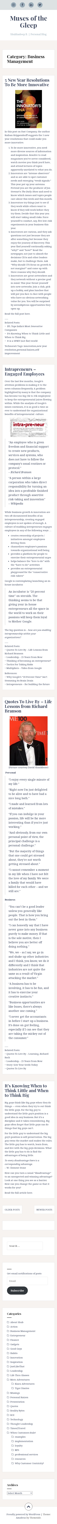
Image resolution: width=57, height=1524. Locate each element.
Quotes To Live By (16, 1068)
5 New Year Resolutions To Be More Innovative (27, 82)
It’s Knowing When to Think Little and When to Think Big (26, 1090)
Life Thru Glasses (19, 1375)
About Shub (16, 1322)
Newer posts (44, 1209)
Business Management (22, 1331)
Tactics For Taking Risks (20, 664)
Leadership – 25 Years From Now (24, 657)
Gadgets (14, 1344)
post (14, 131)
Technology (16, 1419)
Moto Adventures (20, 1379)
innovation (30, 345)
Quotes (14, 1406)
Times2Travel (17, 1428)
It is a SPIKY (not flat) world (22, 340)
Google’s (38, 381)
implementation (24, 1441)
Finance (14, 1339)
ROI (12, 1414)
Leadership (16, 1370)
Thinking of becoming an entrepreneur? (29, 660)
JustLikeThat (17, 1366)
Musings (15, 1392)
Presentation (17, 1401)
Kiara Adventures (25, 1383)
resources (20, 1458)
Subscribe (17, 1290)
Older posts (12, 1209)
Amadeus (21, 1517)
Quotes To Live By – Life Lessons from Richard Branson (28, 706)
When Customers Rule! (23, 1432)
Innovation (16, 1357)
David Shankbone (38, 767)
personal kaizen (26, 349)
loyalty (18, 1445)
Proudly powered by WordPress (23, 1514)
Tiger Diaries (22, 1388)
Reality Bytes (17, 1410)
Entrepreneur (17, 1335)
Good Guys (16, 1348)
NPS (17, 1449)
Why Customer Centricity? (29, 1463)
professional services (26, 1454)
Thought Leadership (21, 1423)
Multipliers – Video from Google (24, 668)
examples (20, 1436)
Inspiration (16, 1361)
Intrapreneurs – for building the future (28, 684)
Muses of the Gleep (28, 21)
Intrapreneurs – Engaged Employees (24, 371)
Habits (13, 1353)
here (27, 313)
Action (14, 1326)
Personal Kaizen (19, 1397)
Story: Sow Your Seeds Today (22, 1064)
